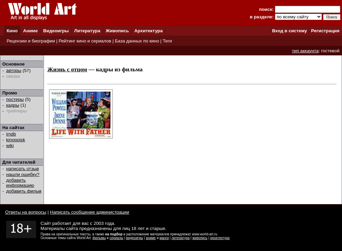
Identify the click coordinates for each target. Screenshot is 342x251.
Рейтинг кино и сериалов (85, 40)
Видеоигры (56, 30)
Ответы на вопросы (25, 212)
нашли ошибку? (23, 174)
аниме (151, 238)
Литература (87, 30)
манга (164, 238)
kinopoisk (15, 139)
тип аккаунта (305, 50)
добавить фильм (24, 191)
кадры (12, 105)
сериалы (116, 238)
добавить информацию (20, 183)
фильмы (99, 238)
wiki (10, 145)
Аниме (30, 30)
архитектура (220, 238)
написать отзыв (22, 168)
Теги (167, 40)
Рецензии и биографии (30, 40)
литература (180, 238)
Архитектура (148, 30)
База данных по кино (137, 40)
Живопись (117, 30)
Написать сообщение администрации (89, 212)
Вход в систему (289, 30)
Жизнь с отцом (67, 69)
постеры (15, 99)
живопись (199, 238)
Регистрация (325, 30)
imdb (11, 134)
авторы (13, 70)
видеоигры (134, 238)
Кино (12, 30)
